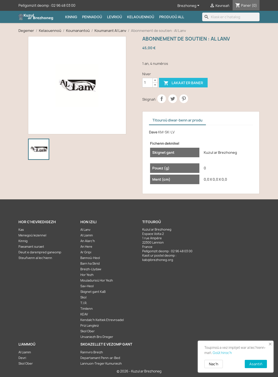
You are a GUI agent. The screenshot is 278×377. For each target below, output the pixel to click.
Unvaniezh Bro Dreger (96, 337)
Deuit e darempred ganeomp (39, 252)
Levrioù (114, 17)
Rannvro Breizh (91, 352)
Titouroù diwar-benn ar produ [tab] (177, 120)
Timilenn (86, 309)
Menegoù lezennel (32, 235)
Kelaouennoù (140, 17)
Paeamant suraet (31, 246)
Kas (21, 230)
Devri (22, 358)
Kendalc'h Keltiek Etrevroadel (102, 320)
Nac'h (213, 364)
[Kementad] (147, 82)
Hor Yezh (87, 275)
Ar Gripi (85, 252)
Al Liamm (86, 235)
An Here (86, 246)
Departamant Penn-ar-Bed (100, 358)
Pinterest (183, 98)
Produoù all (171, 17)
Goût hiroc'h (222, 353)
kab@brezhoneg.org (157, 260)
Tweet (172, 98)
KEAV (84, 314)
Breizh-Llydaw (90, 269)
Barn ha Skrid (90, 263)
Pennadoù (92, 17)
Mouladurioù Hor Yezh (96, 280)
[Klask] (231, 17)
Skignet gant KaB (93, 292)
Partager (161, 98)
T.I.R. (83, 303)
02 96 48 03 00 (63, 5)
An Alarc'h (87, 241)
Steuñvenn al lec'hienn (35, 258)
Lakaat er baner (183, 83)
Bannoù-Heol (90, 258)
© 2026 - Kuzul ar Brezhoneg (139, 371)
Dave (153, 132)
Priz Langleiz (89, 325)
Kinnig (71, 17)
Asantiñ (255, 364)
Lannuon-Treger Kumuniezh (101, 363)
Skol (83, 297)
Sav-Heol (87, 286)
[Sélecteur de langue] (189, 5)
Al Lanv (85, 230)
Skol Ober (87, 331)
